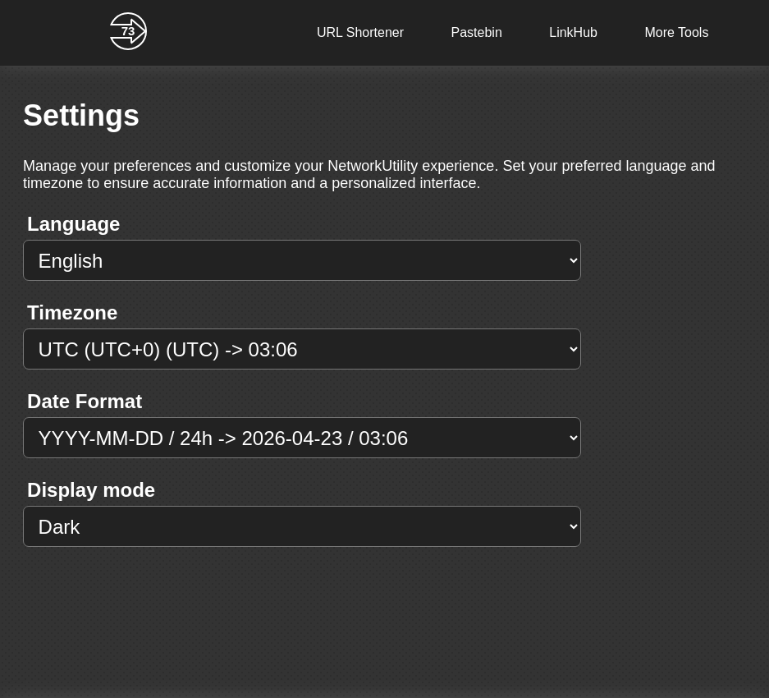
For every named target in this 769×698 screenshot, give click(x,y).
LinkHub (573, 32)
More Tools (676, 32)
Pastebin (476, 32)
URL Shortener (360, 32)
